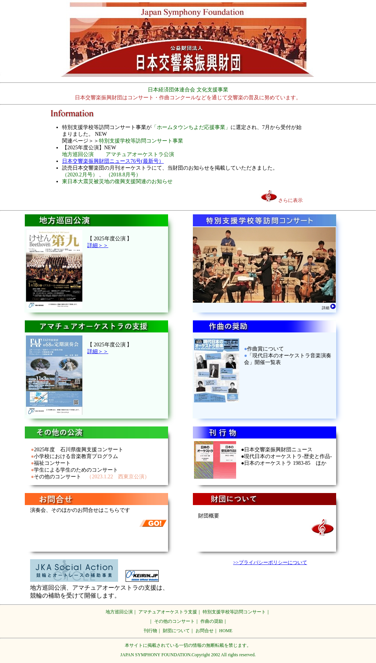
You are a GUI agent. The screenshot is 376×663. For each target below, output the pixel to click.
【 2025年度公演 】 (109, 238)
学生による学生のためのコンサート (76, 470)
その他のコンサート (57, 476)
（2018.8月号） (123, 175)
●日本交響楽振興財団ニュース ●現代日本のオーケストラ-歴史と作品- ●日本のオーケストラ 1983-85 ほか (286, 456)
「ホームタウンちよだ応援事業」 (191, 127)
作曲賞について (265, 349)
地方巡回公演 (78, 154)
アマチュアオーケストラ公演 (140, 154)
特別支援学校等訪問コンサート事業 (141, 141)
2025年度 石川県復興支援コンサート (78, 449)
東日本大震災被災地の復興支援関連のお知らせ (117, 181)
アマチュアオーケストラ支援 (167, 611)
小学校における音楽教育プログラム (76, 456)
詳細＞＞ (97, 245)
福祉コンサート (52, 463)
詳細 (329, 308)
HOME (225, 630)
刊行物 (150, 630)
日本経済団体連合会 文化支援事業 (188, 90)
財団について (176, 630)
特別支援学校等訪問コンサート (234, 611)
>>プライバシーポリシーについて (270, 562)
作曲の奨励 (211, 621)
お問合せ (205, 630)
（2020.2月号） (80, 175)
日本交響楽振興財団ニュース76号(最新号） (113, 161)
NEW (101, 134)
